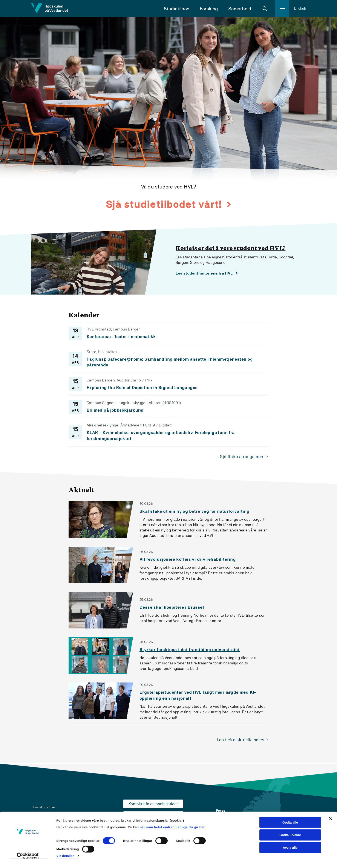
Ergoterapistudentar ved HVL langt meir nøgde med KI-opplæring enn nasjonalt (197, 695)
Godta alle (290, 818)
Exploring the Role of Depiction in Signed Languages (142, 387)
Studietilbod (177, 8)
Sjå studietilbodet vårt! (165, 204)
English (300, 8)
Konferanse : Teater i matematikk (121, 336)
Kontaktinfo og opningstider (153, 803)
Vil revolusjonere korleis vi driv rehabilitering (187, 559)
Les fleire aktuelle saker (241, 740)
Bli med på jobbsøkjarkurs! (115, 410)
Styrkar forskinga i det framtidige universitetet (189, 649)
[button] (265, 8)
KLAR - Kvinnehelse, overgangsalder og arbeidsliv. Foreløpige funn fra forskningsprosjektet (161, 435)
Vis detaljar (65, 851)
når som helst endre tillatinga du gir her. (172, 822)
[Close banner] (330, 813)
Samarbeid (239, 8)
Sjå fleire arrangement (242, 457)
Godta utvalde (290, 830)
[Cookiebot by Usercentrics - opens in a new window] (28, 851)
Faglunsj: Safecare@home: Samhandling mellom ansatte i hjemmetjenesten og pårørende (170, 362)
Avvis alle (290, 843)
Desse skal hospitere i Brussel (171, 607)
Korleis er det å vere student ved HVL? (230, 248)
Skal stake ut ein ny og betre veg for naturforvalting (194, 511)
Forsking (209, 8)
